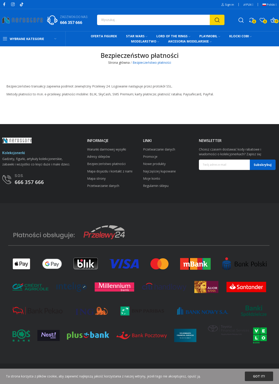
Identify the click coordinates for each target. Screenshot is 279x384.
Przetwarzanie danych (103, 186)
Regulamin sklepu (156, 186)
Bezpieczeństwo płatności (106, 164)
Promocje (150, 156)
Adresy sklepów (98, 156)
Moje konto (151, 178)
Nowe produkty (154, 164)
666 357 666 (71, 22)
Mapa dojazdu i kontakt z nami (109, 171)
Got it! (259, 376)
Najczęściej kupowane (159, 171)
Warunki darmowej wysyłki (106, 149)
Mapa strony (96, 178)
